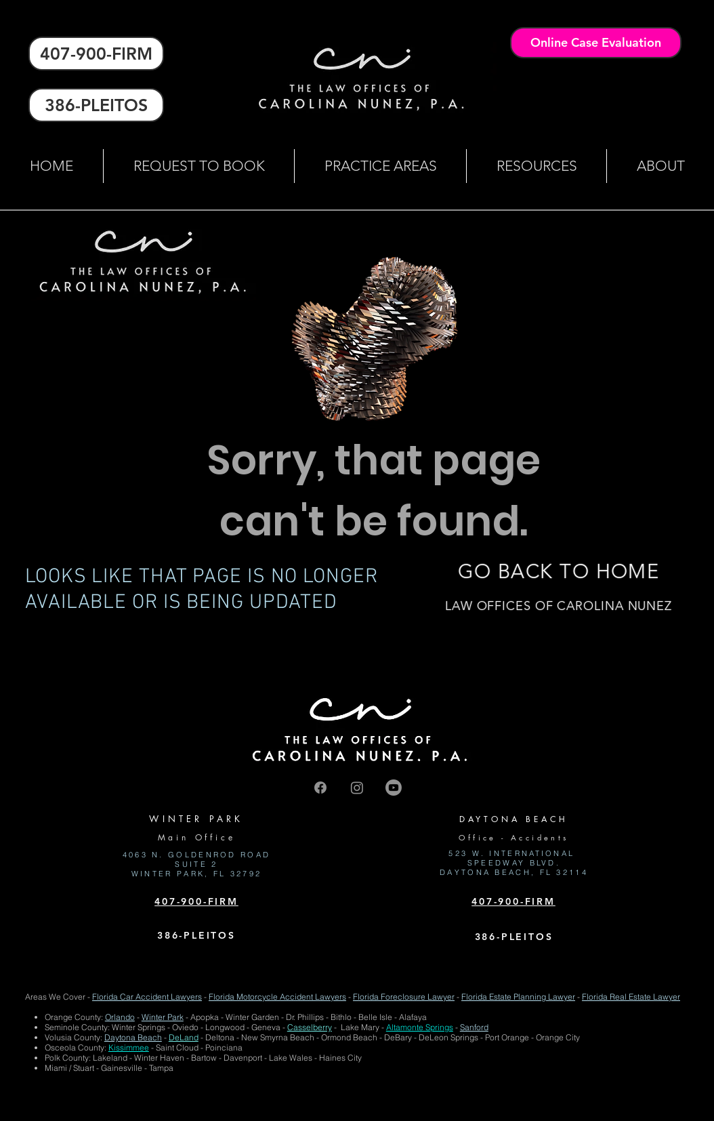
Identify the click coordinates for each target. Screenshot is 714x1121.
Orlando (120, 1017)
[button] (380, 166)
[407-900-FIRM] (96, 53)
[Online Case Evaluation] (595, 42)
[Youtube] (393, 787)
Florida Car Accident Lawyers (147, 997)
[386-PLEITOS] (96, 105)
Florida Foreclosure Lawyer (404, 997)
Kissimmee (128, 1047)
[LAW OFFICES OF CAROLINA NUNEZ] (558, 606)
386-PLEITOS (196, 935)
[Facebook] (320, 787)
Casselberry (309, 1027)
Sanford (474, 1027)
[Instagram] (357, 787)
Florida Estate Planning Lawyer (518, 997)
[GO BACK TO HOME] (558, 571)
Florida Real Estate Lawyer (631, 997)
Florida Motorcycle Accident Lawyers (277, 997)
